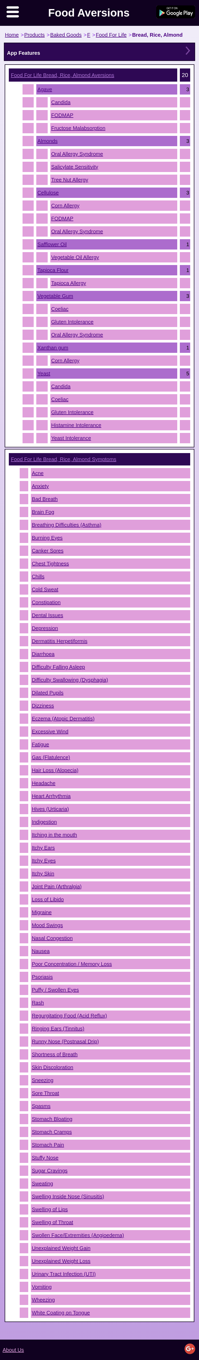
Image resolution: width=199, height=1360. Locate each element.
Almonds (47, 141)
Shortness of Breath (55, 1054)
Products (34, 35)
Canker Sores (47, 551)
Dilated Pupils (47, 693)
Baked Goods (66, 35)
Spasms (41, 1106)
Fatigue (40, 744)
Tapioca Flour (52, 270)
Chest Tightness (50, 563)
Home (12, 35)
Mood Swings (47, 925)
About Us (13, 1350)
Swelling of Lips (50, 1209)
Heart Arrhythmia (51, 796)
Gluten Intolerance (72, 322)
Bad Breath (45, 499)
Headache (43, 783)
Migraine (42, 912)
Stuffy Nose (45, 1158)
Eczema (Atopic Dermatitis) (63, 718)
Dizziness (43, 706)
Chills (38, 576)
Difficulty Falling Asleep (58, 667)
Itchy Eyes (44, 861)
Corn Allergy (65, 205)
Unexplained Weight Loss (61, 1261)
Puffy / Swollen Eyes (55, 990)
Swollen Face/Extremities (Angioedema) (78, 1235)
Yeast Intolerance (71, 438)
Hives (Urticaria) (50, 809)
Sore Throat (45, 1093)
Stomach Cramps (52, 1132)
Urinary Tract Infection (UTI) (64, 1274)
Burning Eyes (47, 538)
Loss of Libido (48, 899)
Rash (38, 1003)
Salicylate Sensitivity (74, 167)
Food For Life (111, 35)
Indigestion (44, 822)
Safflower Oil (52, 244)
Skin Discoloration (52, 1067)
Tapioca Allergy (68, 283)
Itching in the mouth (54, 835)
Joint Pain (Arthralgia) (57, 886)
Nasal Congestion (52, 938)
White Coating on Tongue (61, 1313)
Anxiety (40, 486)
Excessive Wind (50, 731)
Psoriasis (42, 977)
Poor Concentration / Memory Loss (72, 964)
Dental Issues (47, 615)
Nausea (41, 951)
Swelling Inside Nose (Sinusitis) (68, 1196)
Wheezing (43, 1300)
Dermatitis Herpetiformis (59, 641)
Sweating (42, 1183)
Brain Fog (43, 512)
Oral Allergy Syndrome (77, 154)
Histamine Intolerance (76, 425)
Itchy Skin (43, 873)
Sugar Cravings (50, 1171)
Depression (45, 628)
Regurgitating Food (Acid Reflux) (69, 1016)
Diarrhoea (43, 654)
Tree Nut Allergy (69, 180)
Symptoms (63, 459)
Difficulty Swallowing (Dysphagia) (70, 680)
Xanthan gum (52, 348)
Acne (38, 473)
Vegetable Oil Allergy (75, 257)
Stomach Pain (48, 1145)
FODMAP (62, 115)
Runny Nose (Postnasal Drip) (65, 1041)
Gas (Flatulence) (51, 757)
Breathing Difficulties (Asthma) (67, 525)
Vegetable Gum (55, 296)
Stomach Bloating (52, 1119)
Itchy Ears (43, 848)
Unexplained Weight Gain (61, 1248)
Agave (44, 89)
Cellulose (48, 193)
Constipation (46, 602)
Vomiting (42, 1287)
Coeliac (60, 309)
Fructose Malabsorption (78, 128)
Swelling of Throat (52, 1222)
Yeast (43, 373)
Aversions (62, 75)
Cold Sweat (45, 589)
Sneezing (42, 1080)
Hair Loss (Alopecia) (55, 770)
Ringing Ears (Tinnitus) (58, 1028)
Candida (61, 102)
